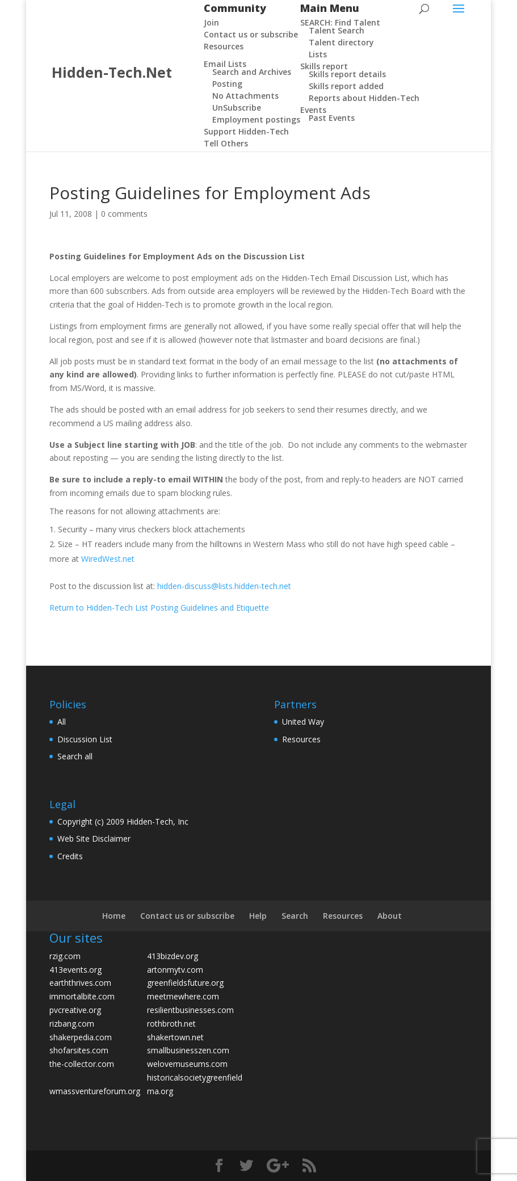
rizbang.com (71, 1023)
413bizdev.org (172, 956)
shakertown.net (175, 1037)
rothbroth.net (171, 1023)
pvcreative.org (75, 1010)
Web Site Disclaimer (94, 838)
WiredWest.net (107, 558)
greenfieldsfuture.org (185, 982)
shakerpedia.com (80, 1037)
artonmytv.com (175, 969)
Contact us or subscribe (187, 915)
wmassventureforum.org (94, 1091)
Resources (301, 739)
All (61, 721)
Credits (70, 856)
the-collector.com (81, 1063)
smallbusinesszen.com (188, 1050)
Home (113, 915)
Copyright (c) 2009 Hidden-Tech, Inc (122, 821)
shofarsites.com (78, 1050)
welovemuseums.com (187, 1063)
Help (258, 915)
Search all (75, 756)
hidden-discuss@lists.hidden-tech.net (224, 586)
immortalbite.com (82, 996)
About (389, 915)
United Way (303, 721)
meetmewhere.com (183, 996)
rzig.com (65, 956)
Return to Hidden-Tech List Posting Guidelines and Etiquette (159, 607)
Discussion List (84, 739)
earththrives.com (80, 982)
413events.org (75, 969)
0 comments (124, 213)
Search (294, 915)
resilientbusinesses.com (190, 1010)
